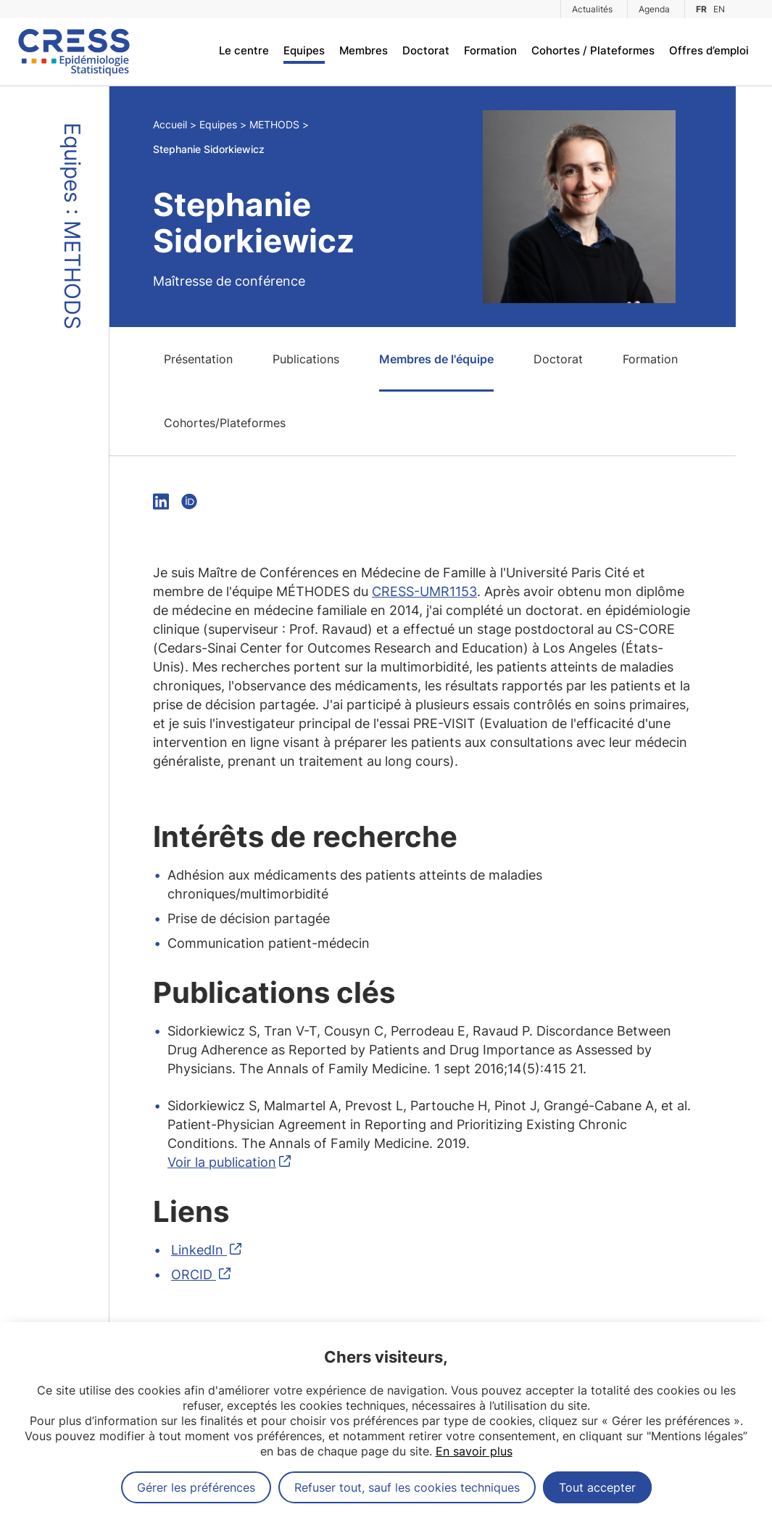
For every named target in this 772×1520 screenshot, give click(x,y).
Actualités (592, 9)
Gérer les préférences (196, 1487)
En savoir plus (474, 1451)
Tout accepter (597, 1487)
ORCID (193, 1274)
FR (701, 9)
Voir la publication (221, 1162)
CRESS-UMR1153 (424, 591)
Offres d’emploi (709, 50)
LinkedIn (199, 1249)
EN (719, 9)
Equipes (304, 50)
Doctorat (425, 50)
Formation (490, 50)
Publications (306, 359)
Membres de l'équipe (436, 359)
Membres (363, 50)
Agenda (654, 9)
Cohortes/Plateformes (225, 423)
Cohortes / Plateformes (593, 50)
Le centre (244, 50)
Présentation (198, 359)
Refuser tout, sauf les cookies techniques (407, 1487)
